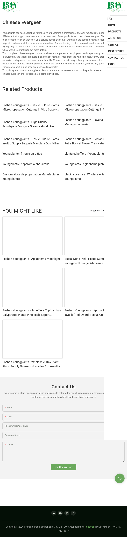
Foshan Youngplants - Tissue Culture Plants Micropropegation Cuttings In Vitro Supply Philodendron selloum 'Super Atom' (30, 107)
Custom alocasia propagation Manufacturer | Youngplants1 (31, 176)
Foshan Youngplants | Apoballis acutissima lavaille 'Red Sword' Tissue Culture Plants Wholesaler (92, 313)
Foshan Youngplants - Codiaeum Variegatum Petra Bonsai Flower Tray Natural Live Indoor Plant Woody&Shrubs (93, 141)
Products (95, 210)
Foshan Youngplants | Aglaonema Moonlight (31, 258)
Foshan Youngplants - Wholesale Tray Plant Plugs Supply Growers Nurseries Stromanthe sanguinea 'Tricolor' (31, 364)
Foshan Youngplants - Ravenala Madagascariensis (84, 122)
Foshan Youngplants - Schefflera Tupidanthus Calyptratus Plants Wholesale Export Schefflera (31, 313)
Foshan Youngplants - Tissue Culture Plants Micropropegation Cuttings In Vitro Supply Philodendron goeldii (92, 107)
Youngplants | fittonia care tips (22, 153)
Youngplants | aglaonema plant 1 (85, 164)
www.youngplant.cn (74, 526)
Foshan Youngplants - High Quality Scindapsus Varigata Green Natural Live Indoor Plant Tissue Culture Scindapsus (28, 124)
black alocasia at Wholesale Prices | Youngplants (87, 176)
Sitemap (90, 526)
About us (107, 210)
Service (119, 210)
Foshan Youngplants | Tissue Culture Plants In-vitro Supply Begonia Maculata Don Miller (30, 141)
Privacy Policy (104, 526)
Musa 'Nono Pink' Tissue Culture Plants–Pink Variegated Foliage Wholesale (93, 261)
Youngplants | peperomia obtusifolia (25, 164)
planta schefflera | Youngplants (84, 153)
